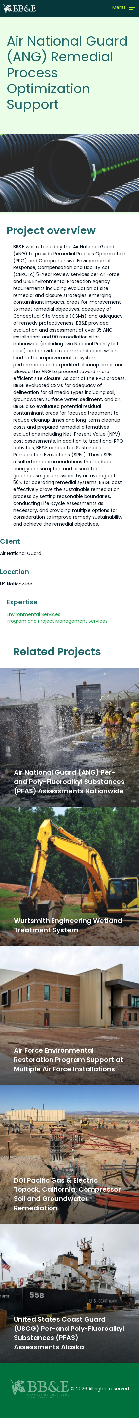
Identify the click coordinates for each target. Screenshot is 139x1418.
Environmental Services (33, 614)
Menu (123, 7)
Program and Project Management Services (57, 621)
